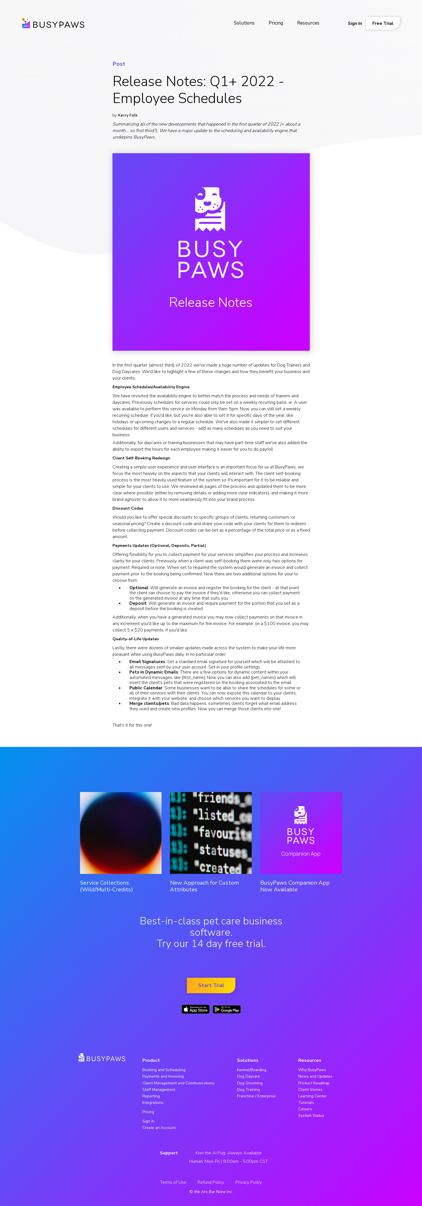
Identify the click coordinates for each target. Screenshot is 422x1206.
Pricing (276, 23)
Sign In (355, 23)
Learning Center (312, 1096)
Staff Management (158, 1089)
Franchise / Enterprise (256, 1096)
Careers (305, 1109)
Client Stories (310, 1089)
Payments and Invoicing (163, 1076)
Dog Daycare (248, 1076)
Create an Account (159, 1127)
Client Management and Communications (178, 1083)
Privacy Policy (248, 1182)
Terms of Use (173, 1182)
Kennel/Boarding (251, 1070)
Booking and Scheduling (163, 1070)
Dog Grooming (250, 1083)
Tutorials (306, 1102)
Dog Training (248, 1089)
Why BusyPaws (312, 1070)
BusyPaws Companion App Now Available (295, 886)
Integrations (153, 1102)
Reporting (151, 1096)
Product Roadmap (314, 1083)
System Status (311, 1115)
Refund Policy (211, 1182)
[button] (244, 23)
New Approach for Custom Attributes (204, 886)
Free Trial (383, 23)
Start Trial (211, 985)
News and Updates (315, 1076)
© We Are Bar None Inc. (211, 1191)
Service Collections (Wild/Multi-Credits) (106, 886)
